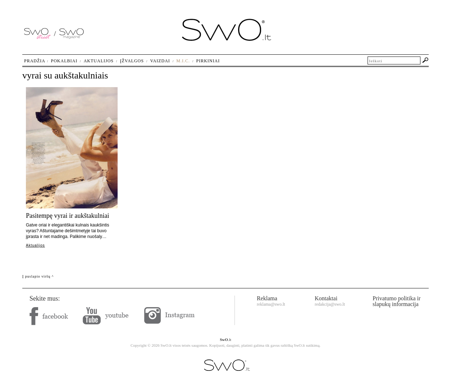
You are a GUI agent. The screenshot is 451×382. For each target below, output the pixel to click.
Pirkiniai (208, 60)
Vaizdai (160, 60)
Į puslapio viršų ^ (38, 276)
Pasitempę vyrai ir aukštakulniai (67, 215)
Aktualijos (35, 245)
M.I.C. (183, 60)
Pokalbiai (64, 60)
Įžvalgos (132, 60)
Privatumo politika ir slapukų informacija (396, 301)
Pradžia (34, 60)
